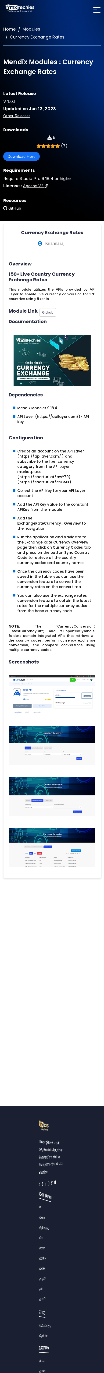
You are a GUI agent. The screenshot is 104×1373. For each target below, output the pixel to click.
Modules (31, 29)
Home (9, 29)
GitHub (14, 208)
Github (48, 312)
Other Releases (16, 115)
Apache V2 (35, 186)
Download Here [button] (21, 156)
